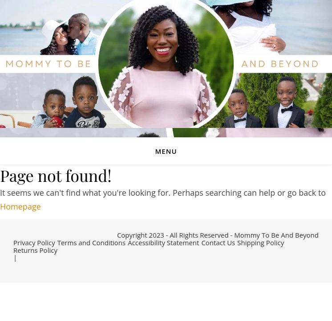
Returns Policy (35, 250)
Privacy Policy (34, 242)
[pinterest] (50, 266)
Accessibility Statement (163, 242)
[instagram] (37, 266)
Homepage (20, 206)
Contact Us (218, 242)
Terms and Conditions (91, 242)
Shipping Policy (260, 242)
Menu (166, 151)
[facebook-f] (16, 266)
